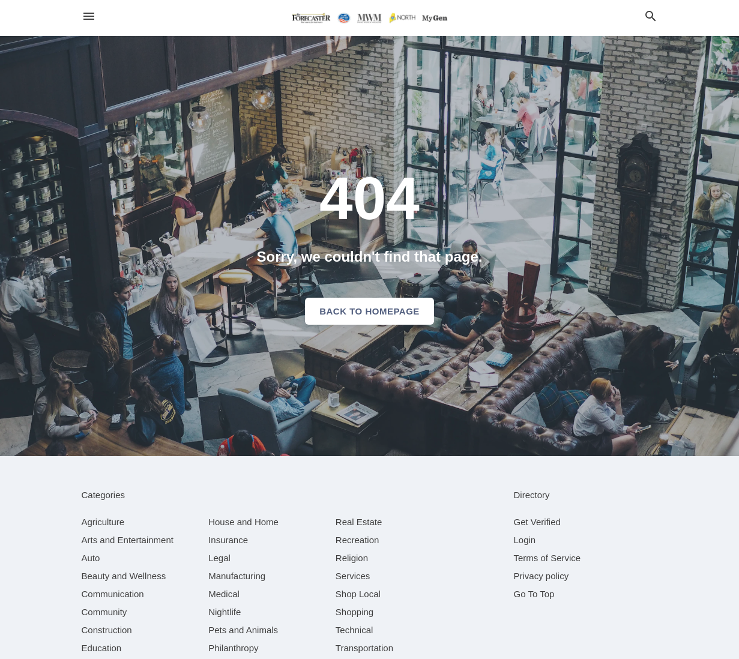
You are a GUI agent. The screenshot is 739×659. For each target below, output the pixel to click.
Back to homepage (369, 311)
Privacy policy (541, 576)
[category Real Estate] (359, 522)
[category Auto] (91, 558)
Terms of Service (547, 558)
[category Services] (353, 576)
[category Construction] (107, 630)
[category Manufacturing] (236, 576)
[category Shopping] (354, 612)
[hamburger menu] (89, 16)
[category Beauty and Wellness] (124, 576)
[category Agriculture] (103, 522)
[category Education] (102, 648)
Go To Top (534, 594)
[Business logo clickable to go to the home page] (370, 18)
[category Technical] (354, 630)
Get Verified (537, 522)
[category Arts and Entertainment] (127, 540)
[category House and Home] (243, 522)
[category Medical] (224, 594)
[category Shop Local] (358, 594)
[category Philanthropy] (233, 648)
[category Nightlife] (224, 612)
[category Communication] (113, 594)
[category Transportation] (364, 648)
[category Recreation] (357, 540)
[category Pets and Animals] (243, 630)
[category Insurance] (228, 540)
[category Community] (104, 612)
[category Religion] (352, 558)
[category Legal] (219, 558)
